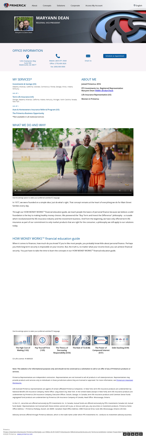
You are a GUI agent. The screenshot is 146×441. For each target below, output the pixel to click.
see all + (16, 93)
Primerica (15, 5)
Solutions (61, 5)
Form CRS (125, 432)
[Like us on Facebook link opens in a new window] (128, 434)
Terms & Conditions (98, 432)
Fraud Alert (117, 432)
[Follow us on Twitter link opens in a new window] (125, 434)
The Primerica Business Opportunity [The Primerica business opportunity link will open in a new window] (28, 113)
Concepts (47, 5)
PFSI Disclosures (136, 432)
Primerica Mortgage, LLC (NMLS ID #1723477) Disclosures (48, 432)
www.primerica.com (25, 434)
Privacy (6, 432)
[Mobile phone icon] (58, 57)
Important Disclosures (17, 432)
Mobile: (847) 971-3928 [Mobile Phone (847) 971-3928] (57, 61)
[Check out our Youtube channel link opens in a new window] (137, 434)
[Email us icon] (88, 57)
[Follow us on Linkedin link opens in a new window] (132, 434)
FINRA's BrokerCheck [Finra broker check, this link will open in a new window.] (104, 90)
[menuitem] (34, 6)
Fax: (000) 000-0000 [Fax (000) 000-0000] (58, 67)
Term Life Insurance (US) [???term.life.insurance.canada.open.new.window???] (23, 97)
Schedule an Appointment (115, 56)
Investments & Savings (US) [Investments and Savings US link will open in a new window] (24, 84)
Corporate (75, 5)
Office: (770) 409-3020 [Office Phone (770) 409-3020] (58, 63)
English (138, 5)
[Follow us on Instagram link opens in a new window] (141, 434)
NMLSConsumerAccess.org (80, 432)
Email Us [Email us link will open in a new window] (88, 61)
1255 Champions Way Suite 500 (27, 63)
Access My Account (94, 5)
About (34, 5)
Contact (110, 432)
